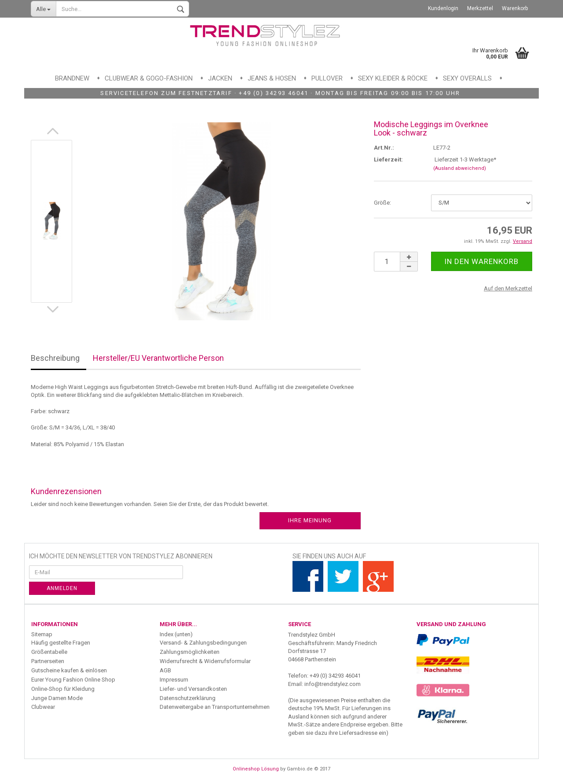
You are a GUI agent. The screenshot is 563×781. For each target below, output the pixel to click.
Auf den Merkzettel (508, 288)
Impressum (174, 679)
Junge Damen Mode (57, 698)
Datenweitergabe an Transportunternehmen (215, 707)
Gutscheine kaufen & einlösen (69, 670)
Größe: (382, 202)
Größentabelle (49, 652)
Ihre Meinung (310, 520)
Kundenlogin (443, 8)
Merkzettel (480, 8)
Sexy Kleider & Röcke (393, 78)
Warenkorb (515, 8)
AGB (165, 670)
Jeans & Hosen (272, 78)
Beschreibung (55, 358)
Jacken (220, 78)
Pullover (327, 78)
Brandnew (72, 78)
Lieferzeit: (388, 159)
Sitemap (41, 634)
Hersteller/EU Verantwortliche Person (158, 358)
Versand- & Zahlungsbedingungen (203, 642)
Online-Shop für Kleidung (63, 689)
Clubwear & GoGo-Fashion (149, 78)
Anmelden (62, 588)
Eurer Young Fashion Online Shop (73, 679)
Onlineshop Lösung (256, 769)
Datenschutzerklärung (188, 698)
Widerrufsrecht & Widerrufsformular (205, 661)
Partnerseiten (47, 661)
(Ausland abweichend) (459, 168)
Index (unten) (176, 634)
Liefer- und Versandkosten (193, 689)
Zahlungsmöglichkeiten (189, 652)
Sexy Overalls (467, 78)
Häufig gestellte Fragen (60, 642)
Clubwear (43, 707)
